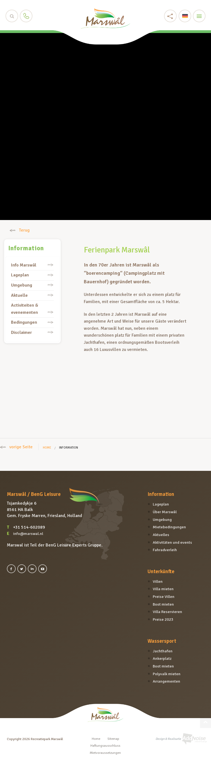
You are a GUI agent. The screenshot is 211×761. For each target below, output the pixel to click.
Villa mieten (163, 588)
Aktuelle (19, 295)
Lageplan (20, 275)
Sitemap (113, 739)
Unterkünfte (161, 571)
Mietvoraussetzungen (105, 753)
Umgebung (21, 285)
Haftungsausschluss (105, 746)
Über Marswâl (165, 511)
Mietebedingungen (169, 526)
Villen (158, 581)
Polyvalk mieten (167, 673)
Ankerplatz (162, 658)
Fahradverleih (165, 549)
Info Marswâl (23, 265)
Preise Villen (163, 596)
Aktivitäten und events (172, 542)
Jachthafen (163, 651)
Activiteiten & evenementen (24, 309)
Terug (20, 230)
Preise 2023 (163, 619)
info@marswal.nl (28, 533)
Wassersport (162, 641)
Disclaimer (21, 332)
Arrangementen (166, 681)
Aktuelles (161, 534)
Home (47, 447)
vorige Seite (16, 447)
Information (26, 248)
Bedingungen (24, 322)
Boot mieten (163, 604)
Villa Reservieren (167, 611)
